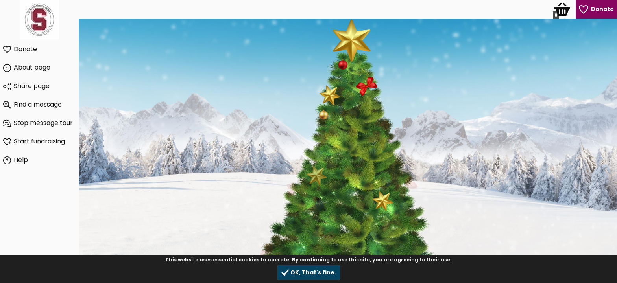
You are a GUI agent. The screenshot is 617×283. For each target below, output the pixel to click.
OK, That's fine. (308, 272)
